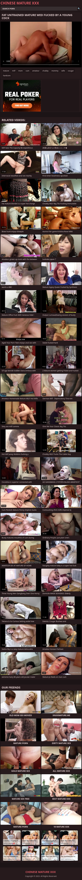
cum (27, 71)
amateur (35, 71)
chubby (45, 71)
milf (13, 71)
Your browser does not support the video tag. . (41, 44)
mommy (55, 71)
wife (63, 71)
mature (6, 71)
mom (20, 71)
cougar (71, 71)
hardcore (6, 75)
